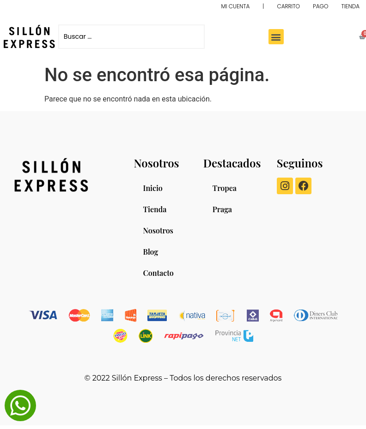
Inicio (153, 188)
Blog (151, 251)
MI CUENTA (235, 6)
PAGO (320, 6)
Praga (222, 209)
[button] (276, 36)
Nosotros (158, 230)
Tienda (155, 209)
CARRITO (288, 6)
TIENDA (350, 6)
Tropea (225, 188)
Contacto (158, 273)
